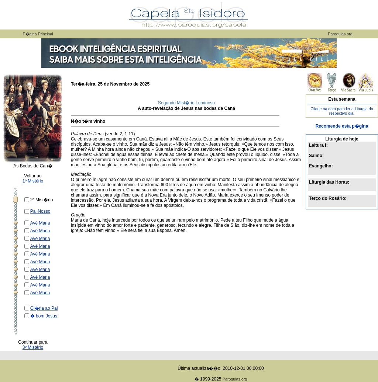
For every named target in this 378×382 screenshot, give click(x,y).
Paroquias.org (340, 34)
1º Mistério (33, 181)
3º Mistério (33, 347)
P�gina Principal (38, 34)
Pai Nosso (40, 211)
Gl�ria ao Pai (44, 308)
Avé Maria (40, 223)
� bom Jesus (43, 316)
